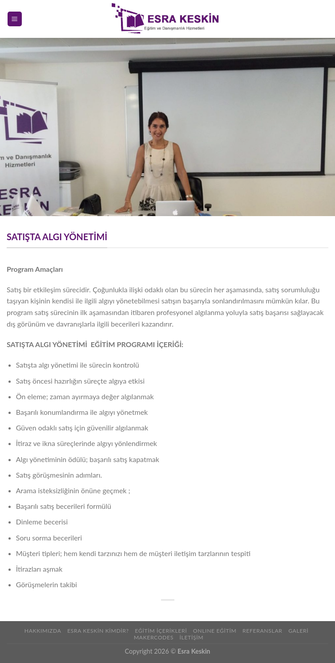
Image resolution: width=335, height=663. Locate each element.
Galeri (298, 630)
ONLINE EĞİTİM (215, 630)
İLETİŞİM (192, 637)
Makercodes (154, 637)
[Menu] (15, 19)
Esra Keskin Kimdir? (98, 630)
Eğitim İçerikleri (161, 630)
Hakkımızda (42, 630)
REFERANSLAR (262, 630)
